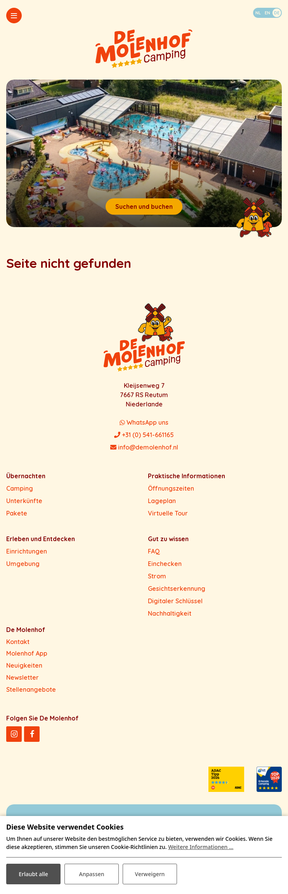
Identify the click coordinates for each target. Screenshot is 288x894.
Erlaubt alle (33, 874)
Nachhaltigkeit (169, 613)
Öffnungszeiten (171, 488)
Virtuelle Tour (168, 513)
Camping (19, 488)
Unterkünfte (24, 501)
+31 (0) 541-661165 (144, 435)
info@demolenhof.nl (144, 447)
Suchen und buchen (144, 206)
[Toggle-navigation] (14, 15)
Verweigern (150, 874)
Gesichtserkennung (176, 588)
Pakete (16, 513)
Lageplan (162, 501)
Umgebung (23, 564)
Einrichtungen (26, 551)
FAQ (154, 551)
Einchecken (165, 564)
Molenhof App (26, 653)
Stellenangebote (31, 689)
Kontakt (17, 642)
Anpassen (91, 874)
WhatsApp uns (144, 422)
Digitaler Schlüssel (175, 601)
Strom (157, 576)
